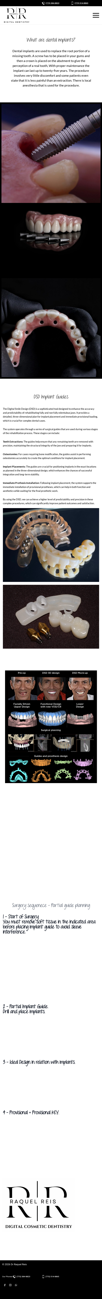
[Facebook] (4, 1285)
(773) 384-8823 (52, 3)
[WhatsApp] (15, 1285)
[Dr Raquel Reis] (16, 15)
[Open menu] (96, 15)
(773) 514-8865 (81, 3)
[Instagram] (10, 1285)
